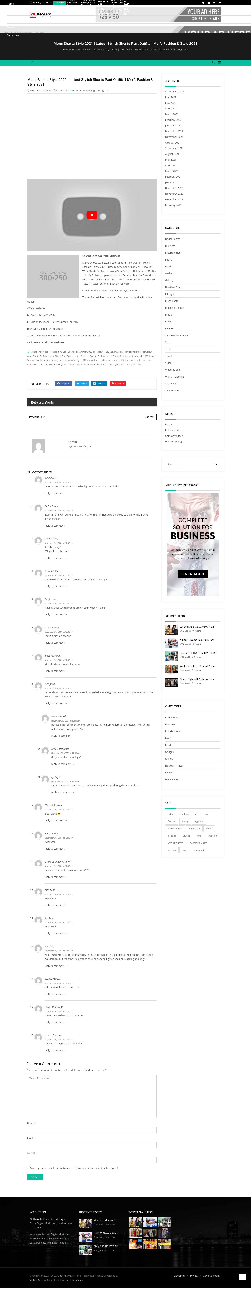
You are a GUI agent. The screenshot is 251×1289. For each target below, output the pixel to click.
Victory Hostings (75, 1280)
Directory (12, 11)
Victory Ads (62, 1219)
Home (10, 3)
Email (30, 1139)
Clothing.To (36, 1219)
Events (10, 27)
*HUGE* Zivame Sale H (106, 1234)
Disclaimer (179, 1276)
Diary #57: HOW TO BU (106, 1247)
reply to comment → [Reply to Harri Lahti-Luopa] (56, 1023)
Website (31, 1153)
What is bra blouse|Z (105, 1221)
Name (30, 1124)
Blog (9, 19)
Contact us (13, 35)
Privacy (194, 1276)
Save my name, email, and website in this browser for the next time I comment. (74, 1168)
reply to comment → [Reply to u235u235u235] (56, 994)
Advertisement (211, 1276)
